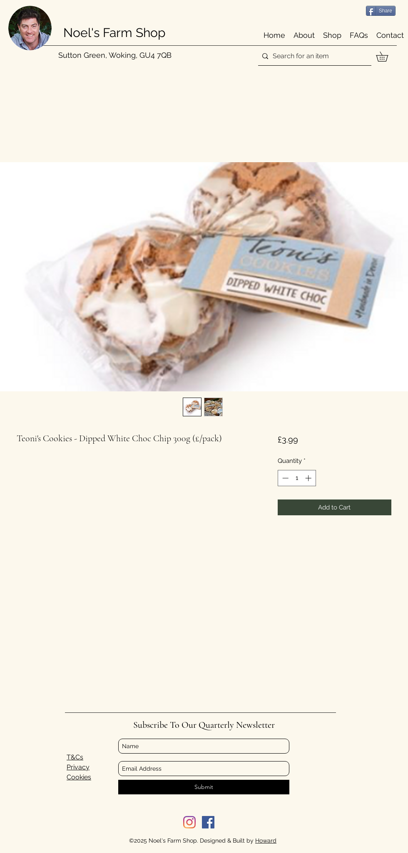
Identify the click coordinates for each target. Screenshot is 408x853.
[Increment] (309, 478)
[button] (387, 57)
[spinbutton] (297, 478)
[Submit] (203, 787)
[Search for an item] (313, 56)
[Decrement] (284, 478)
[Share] (381, 11)
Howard (265, 840)
